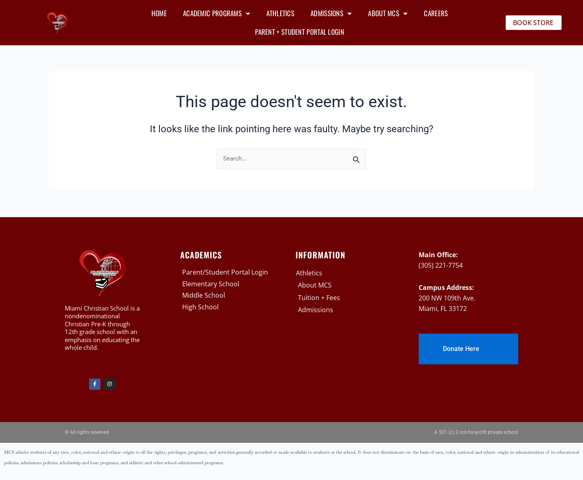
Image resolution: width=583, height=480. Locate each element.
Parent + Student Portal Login (299, 32)
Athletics (280, 13)
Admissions (331, 13)
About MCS (388, 13)
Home (159, 13)
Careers (436, 13)
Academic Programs (216, 13)
